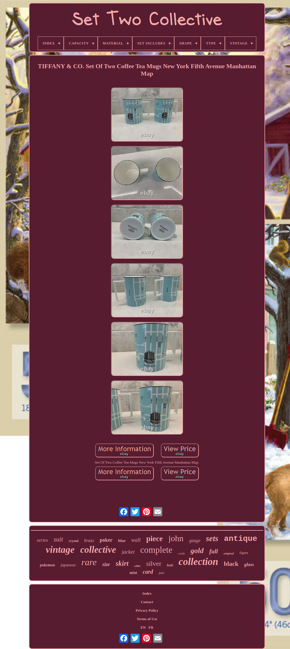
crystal (74, 541)
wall (136, 540)
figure (244, 553)
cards (181, 553)
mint (133, 573)
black (231, 563)
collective (98, 550)
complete (156, 550)
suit (58, 539)
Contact (147, 602)
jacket (128, 552)
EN (143, 627)
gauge (194, 540)
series (42, 540)
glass (249, 564)
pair (162, 573)
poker (106, 540)
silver (153, 563)
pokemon (47, 565)
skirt (122, 563)
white (137, 565)
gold (197, 551)
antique (240, 538)
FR (150, 627)
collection (198, 561)
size (106, 564)
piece (154, 538)
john (176, 538)
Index (147, 593)
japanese (68, 565)
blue (122, 540)
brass (89, 540)
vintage (60, 549)
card (148, 572)
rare (89, 562)
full (213, 551)
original (228, 553)
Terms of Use (147, 619)
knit (170, 565)
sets (212, 538)
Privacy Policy (147, 610)
